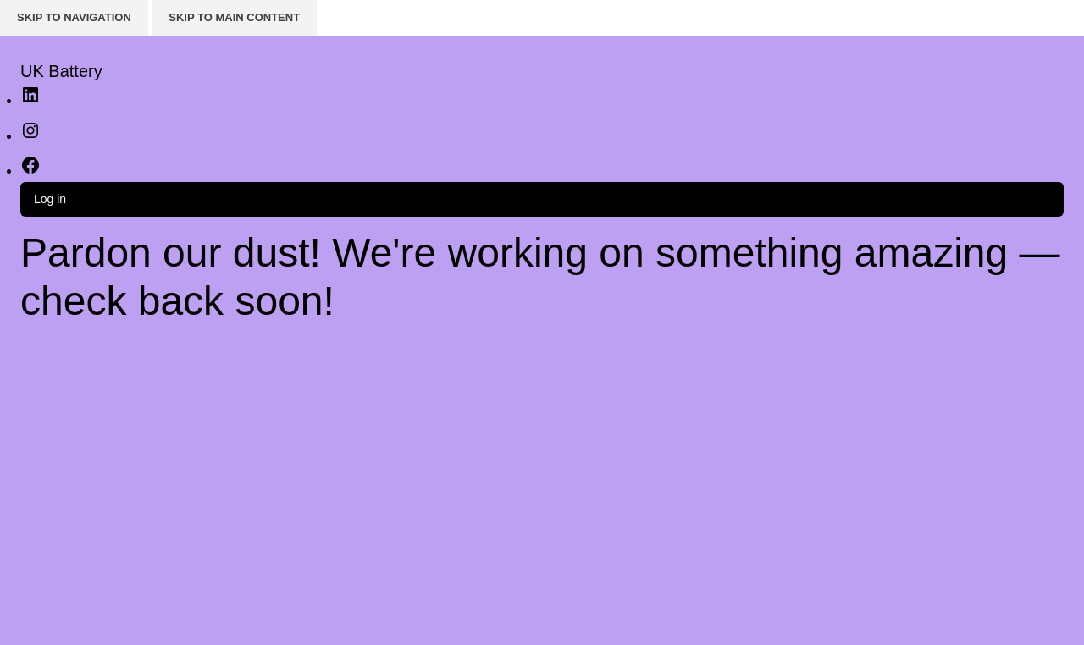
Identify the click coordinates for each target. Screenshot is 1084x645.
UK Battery (61, 71)
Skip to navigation (74, 17)
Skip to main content (234, 17)
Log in (50, 199)
